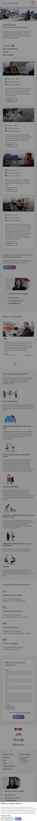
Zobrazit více (11, 101)
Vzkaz (6, 694)
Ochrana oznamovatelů (9, 769)
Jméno (6, 673)
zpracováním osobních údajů (23, 715)
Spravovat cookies (6, 815)
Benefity (6, 52)
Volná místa (8, 46)
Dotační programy (7, 772)
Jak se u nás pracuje (10, 49)
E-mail (6, 680)
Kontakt (5, 766)
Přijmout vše (18, 818)
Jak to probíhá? (8, 55)
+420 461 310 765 (17, 304)
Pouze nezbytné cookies (7, 818)
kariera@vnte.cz (15, 306)
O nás (4, 763)
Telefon (7, 687)
